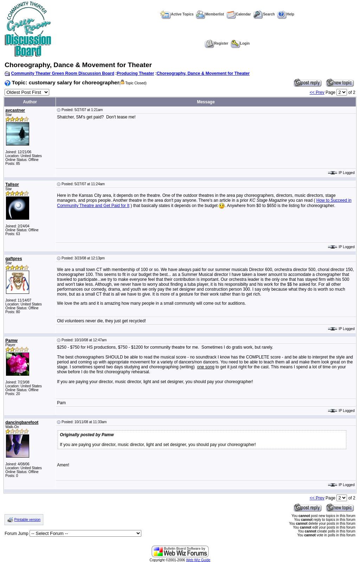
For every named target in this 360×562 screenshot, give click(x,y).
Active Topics (176, 14)
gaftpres (13, 258)
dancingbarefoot (21, 422)
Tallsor (12, 184)
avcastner (15, 110)
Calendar (238, 14)
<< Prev (317, 92)
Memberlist (210, 14)
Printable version (27, 520)
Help (285, 14)
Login (240, 43)
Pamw (11, 340)
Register (216, 43)
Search (264, 14)
